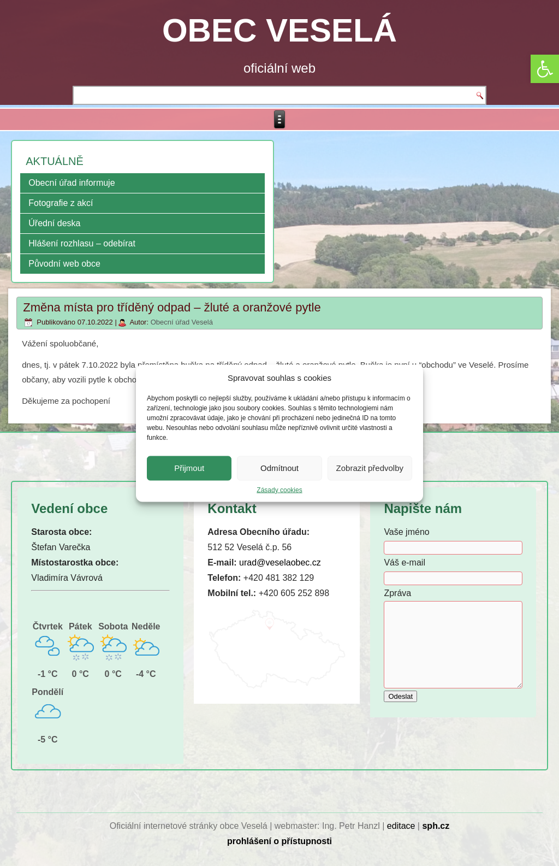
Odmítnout (279, 468)
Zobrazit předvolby (369, 468)
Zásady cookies (279, 489)
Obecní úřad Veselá (182, 322)
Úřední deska (54, 223)
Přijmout (189, 468)
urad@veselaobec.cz (280, 562)
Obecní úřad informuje (71, 182)
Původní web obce (64, 263)
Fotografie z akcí (60, 203)
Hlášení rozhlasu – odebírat (81, 243)
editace (401, 825)
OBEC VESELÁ (279, 30)
